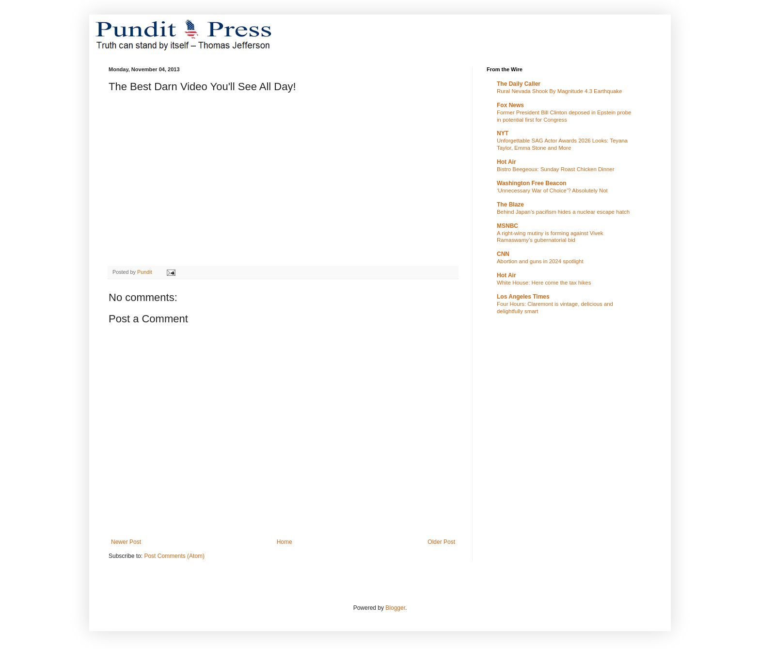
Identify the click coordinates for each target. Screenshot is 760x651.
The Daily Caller (518, 83)
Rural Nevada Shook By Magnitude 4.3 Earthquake (559, 91)
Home (284, 542)
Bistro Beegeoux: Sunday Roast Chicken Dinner (556, 169)
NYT (502, 133)
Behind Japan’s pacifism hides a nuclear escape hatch (563, 212)
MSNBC (507, 225)
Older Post (441, 542)
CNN (503, 254)
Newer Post (126, 542)
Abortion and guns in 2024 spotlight (540, 261)
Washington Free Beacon (532, 183)
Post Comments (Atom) (174, 556)
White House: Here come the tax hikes (544, 283)
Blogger (395, 607)
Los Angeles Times (523, 296)
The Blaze (510, 204)
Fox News (510, 105)
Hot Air (506, 162)
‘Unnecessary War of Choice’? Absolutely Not (552, 190)
